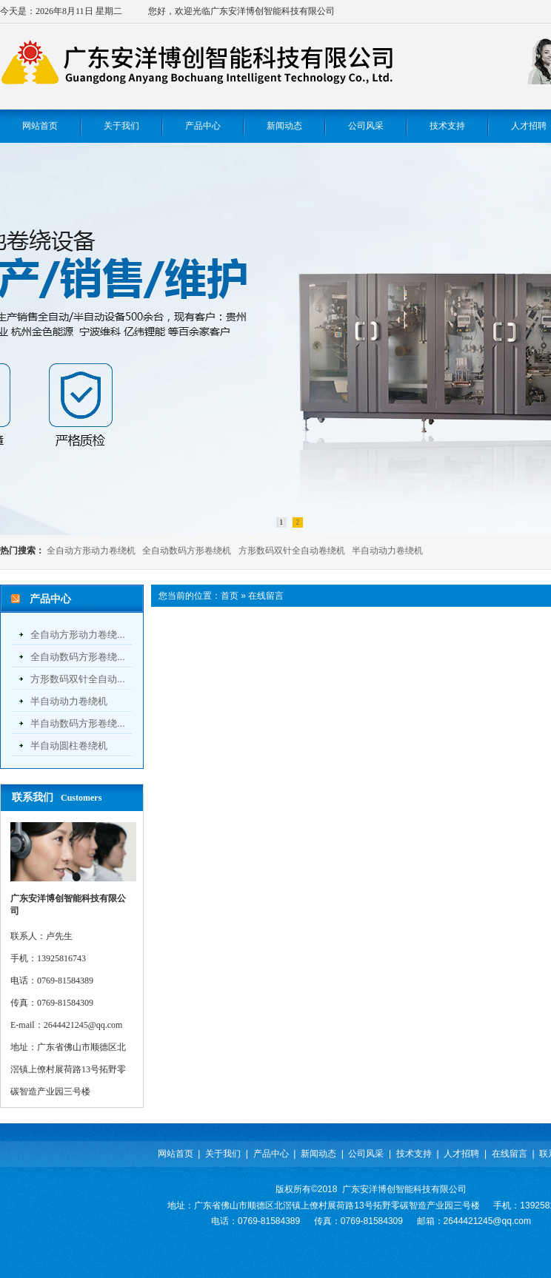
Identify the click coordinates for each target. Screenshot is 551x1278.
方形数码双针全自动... (77, 679)
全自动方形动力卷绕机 (91, 550)
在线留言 (266, 596)
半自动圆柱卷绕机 (68, 745)
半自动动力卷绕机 (387, 550)
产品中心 (271, 1153)
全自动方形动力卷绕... (77, 634)
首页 (229, 596)
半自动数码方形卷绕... (77, 723)
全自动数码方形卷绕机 (186, 550)
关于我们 (223, 1153)
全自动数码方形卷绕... (77, 656)
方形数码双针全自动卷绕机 (291, 550)
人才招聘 (461, 1153)
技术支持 (414, 1153)
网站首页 (175, 1153)
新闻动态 (318, 1153)
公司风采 (366, 1153)
